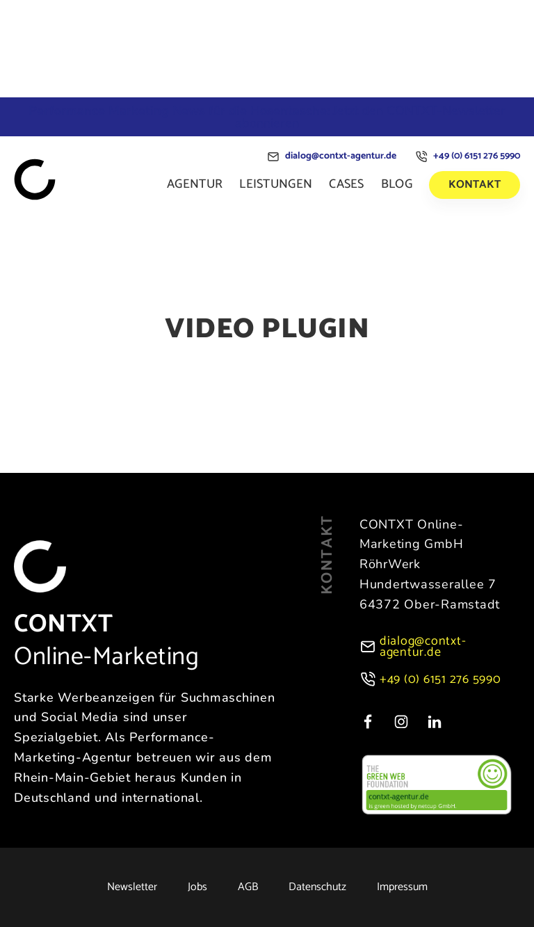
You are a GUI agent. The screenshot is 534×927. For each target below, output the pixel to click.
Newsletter (132, 887)
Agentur (194, 184)
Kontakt (474, 184)
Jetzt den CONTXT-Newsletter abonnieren (267, 116)
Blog (396, 184)
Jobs (197, 887)
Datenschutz (317, 887)
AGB (248, 887)
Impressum (402, 887)
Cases (346, 184)
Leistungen (275, 184)
